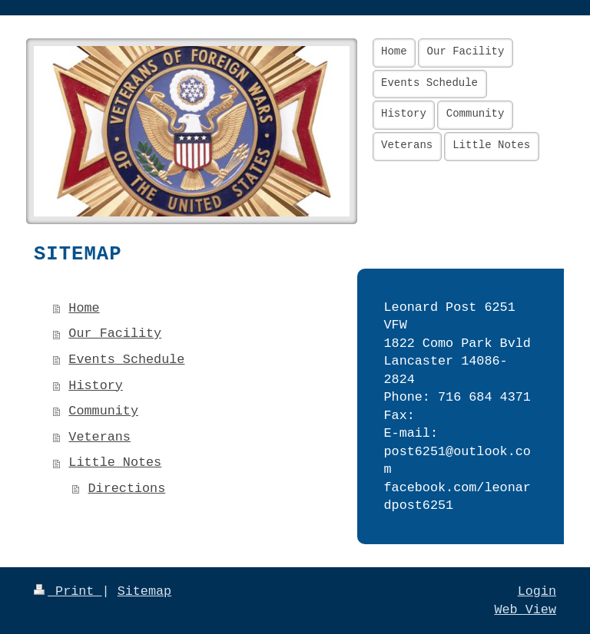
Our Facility (114, 333)
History (95, 385)
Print (68, 591)
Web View (525, 610)
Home (83, 308)
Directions (127, 488)
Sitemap (145, 591)
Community (103, 411)
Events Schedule (126, 359)
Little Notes (114, 462)
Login (537, 591)
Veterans (99, 437)
